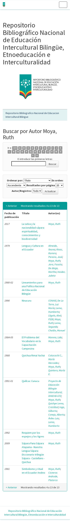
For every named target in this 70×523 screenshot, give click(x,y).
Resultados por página (41, 185)
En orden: (57, 180)
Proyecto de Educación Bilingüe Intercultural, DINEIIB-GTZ (55, 388)
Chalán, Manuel (56, 330)
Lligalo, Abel (54, 315)
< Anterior (11, 205)
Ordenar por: (15, 180)
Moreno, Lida (55, 337)
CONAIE (52, 300)
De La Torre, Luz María (55, 304)
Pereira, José (55, 257)
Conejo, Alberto (56, 414)
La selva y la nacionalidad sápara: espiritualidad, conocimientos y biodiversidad (33, 231)
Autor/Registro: (22, 191)
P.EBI (51, 319)
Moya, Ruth (54, 224)
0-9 (14, 148)
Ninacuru (26, 300)
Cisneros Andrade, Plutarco (53, 476)
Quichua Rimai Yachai (33, 355)
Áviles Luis (53, 418)
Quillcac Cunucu (30, 381)
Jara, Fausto (55, 264)
